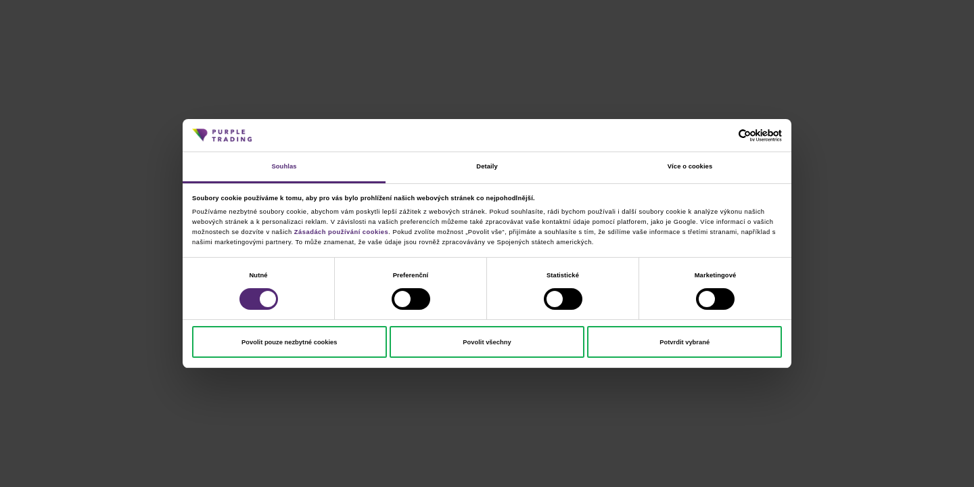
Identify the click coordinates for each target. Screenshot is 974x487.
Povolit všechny (487, 342)
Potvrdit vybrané (684, 342)
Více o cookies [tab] (690, 166)
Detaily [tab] (486, 166)
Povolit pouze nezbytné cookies (289, 342)
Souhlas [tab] (283, 166)
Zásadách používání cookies (341, 232)
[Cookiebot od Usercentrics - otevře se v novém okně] (723, 135)
